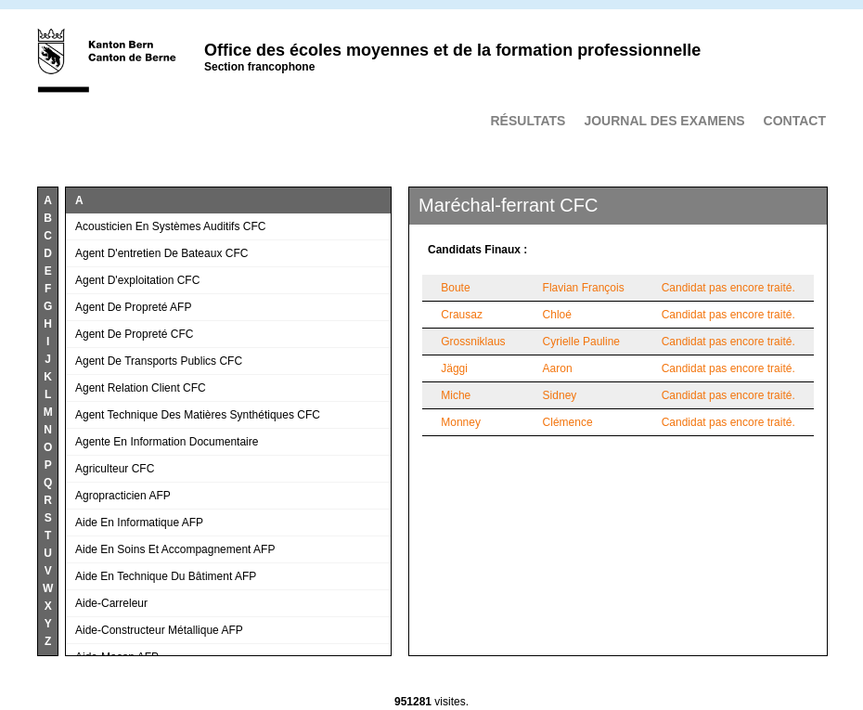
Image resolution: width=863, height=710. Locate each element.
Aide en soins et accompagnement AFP (175, 549)
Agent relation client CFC (140, 387)
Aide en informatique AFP (139, 522)
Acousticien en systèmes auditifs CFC (170, 226)
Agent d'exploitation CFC (137, 280)
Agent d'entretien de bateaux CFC (161, 253)
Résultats (527, 120)
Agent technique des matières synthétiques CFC (197, 414)
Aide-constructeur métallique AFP (159, 630)
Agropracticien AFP (123, 495)
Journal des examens (664, 120)
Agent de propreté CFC (134, 334)
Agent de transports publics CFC (158, 361)
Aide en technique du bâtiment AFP (165, 576)
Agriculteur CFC (114, 468)
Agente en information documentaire (166, 441)
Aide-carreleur (111, 603)
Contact (795, 120)
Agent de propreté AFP (133, 307)
